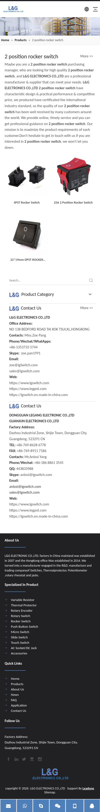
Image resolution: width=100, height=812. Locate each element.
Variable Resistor (22, 600)
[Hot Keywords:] (91, 280)
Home (15, 679)
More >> (86, 56)
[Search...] (48, 280)
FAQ (14, 700)
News (15, 695)
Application (19, 705)
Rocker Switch (21, 621)
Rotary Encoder (21, 610)
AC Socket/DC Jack (24, 648)
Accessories (19, 653)
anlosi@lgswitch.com (25, 486)
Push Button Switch (24, 626)
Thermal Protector (24, 605)
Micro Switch (20, 632)
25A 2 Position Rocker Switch (73, 203)
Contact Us (18, 711)
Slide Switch (19, 637)
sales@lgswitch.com (24, 492)
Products (17, 684)
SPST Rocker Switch (27, 203)
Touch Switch (20, 642)
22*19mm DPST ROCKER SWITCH (26, 260)
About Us (17, 689)
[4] (50, 26)
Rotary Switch (20, 616)
